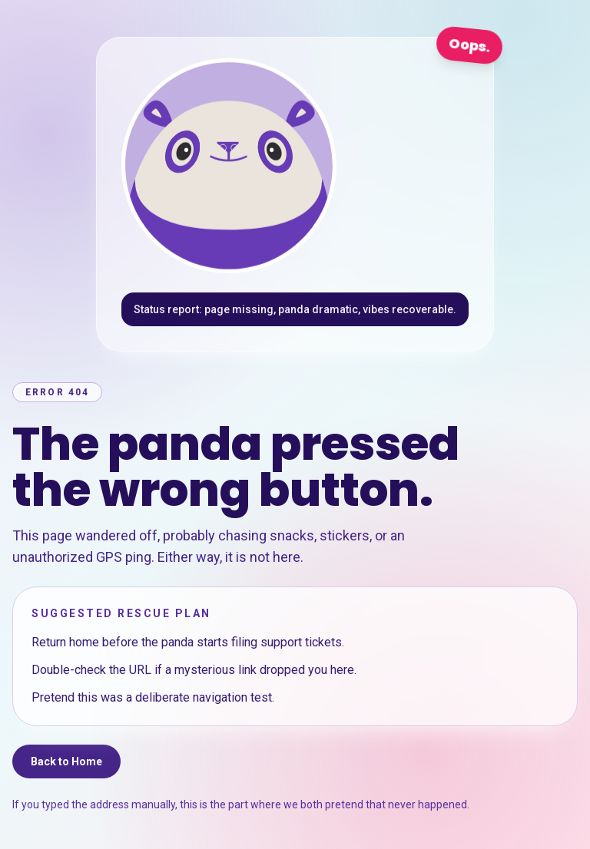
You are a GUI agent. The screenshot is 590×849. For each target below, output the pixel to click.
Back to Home (66, 761)
